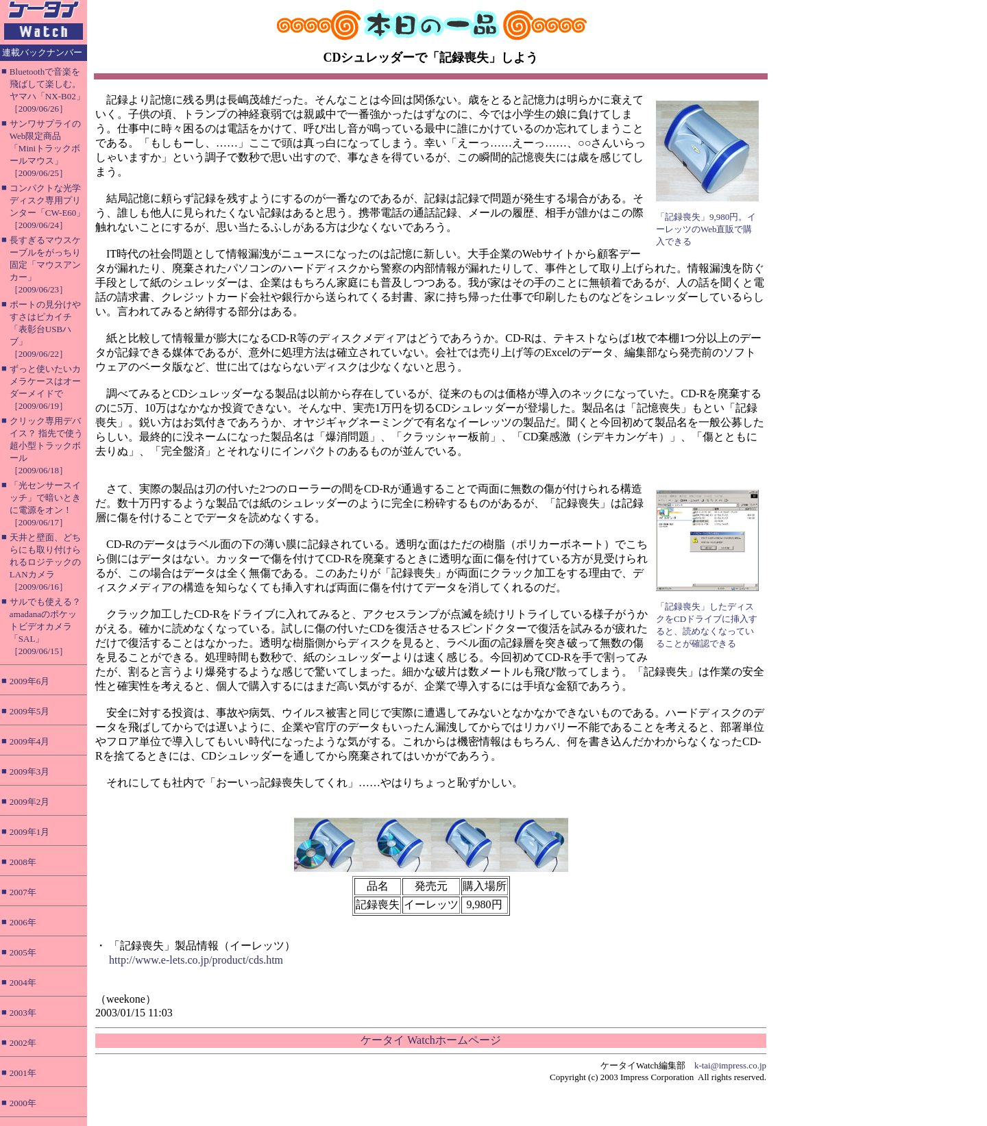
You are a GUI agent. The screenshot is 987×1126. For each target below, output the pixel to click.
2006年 (23, 922)
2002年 (23, 1043)
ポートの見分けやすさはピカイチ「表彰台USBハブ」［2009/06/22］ (45, 329)
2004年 (23, 982)
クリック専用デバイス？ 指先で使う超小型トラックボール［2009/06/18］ (46, 445)
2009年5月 (30, 711)
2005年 (23, 952)
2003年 (23, 1013)
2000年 (23, 1103)
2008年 (23, 862)
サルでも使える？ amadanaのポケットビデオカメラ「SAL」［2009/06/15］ (45, 626)
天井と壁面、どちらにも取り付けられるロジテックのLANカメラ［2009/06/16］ (45, 562)
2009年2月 (30, 802)
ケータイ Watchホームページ (430, 1040)
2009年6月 (30, 681)
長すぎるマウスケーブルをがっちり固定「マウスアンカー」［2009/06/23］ (45, 265)
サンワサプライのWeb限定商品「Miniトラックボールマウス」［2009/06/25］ (45, 148)
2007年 (23, 892)
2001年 (23, 1073)
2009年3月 (30, 771)
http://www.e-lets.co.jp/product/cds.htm (196, 960)
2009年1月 (30, 832)
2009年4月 (30, 741)
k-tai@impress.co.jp (730, 1065)
